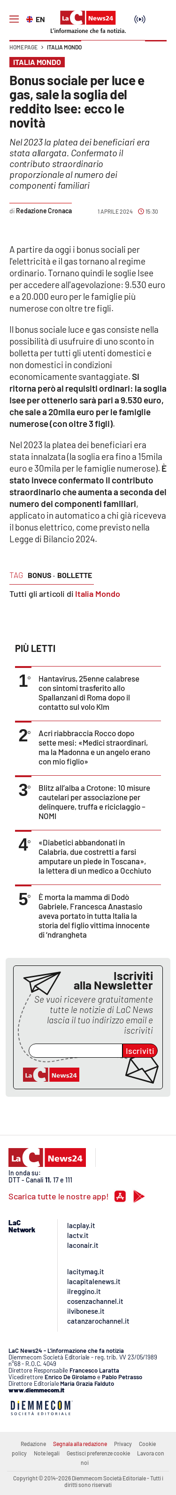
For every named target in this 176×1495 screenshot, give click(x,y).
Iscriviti (140, 1050)
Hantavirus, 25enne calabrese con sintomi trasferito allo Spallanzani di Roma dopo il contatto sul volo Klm (88, 692)
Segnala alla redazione (80, 1443)
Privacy (123, 1443)
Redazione (33, 1443)
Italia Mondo (64, 47)
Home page (23, 47)
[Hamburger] (14, 19)
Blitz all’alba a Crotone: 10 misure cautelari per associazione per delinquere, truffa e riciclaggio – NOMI (94, 801)
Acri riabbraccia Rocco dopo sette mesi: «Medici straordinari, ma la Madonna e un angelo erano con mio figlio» (94, 747)
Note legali (47, 1453)
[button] (156, 51)
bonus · (41, 575)
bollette (74, 575)
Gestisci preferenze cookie (98, 1453)
